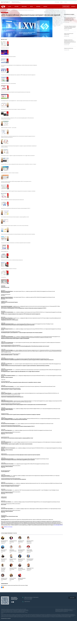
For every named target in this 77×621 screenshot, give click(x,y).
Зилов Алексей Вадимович (4, 550)
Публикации (38, 6)
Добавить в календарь (6, 526)
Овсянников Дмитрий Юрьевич (21, 569)
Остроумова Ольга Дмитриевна (30, 569)
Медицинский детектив (68, 48)
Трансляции (16, 6)
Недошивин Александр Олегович (3, 569)
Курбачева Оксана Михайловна (21, 559)
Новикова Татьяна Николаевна (13, 569)
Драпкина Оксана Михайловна (30, 541)
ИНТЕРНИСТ (6, 2)
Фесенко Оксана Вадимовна (13, 579)
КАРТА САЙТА (72, 597)
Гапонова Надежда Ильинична (13, 541)
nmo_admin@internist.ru (58, 524)
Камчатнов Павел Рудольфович (21, 550)
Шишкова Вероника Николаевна (22, 579)
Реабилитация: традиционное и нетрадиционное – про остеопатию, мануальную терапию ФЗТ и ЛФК (70, 19)
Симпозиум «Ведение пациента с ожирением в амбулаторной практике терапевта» (70, 27)
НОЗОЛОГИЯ (73, 6)
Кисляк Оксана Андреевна (4, 559)
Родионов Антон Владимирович (4, 579)
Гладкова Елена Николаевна (21, 541)
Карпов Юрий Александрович (30, 550)
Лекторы (31, 6)
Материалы (45, 6)
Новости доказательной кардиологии (68, 34)
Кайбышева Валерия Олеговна (13, 550)
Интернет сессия (66, 6)
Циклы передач (24, 6)
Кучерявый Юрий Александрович (30, 559)
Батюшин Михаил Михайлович (4, 541)
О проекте (9, 6)
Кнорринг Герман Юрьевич (13, 559)
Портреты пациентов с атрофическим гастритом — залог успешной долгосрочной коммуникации (70, 41)
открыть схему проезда (28, 599)
